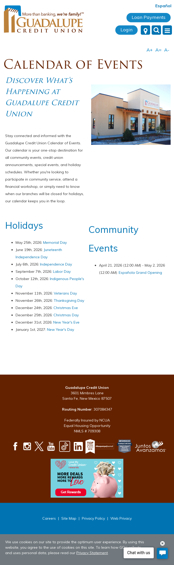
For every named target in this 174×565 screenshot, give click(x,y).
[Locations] (145, 30)
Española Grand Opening (140, 272)
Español (163, 5)
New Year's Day (60, 329)
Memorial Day (55, 242)
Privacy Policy (93, 518)
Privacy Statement (92, 552)
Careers (49, 518)
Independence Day (56, 264)
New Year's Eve (66, 322)
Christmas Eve (65, 307)
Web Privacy (121, 518)
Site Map (68, 518)
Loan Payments (148, 17)
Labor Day (62, 271)
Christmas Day (66, 315)
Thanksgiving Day (69, 300)
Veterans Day (65, 293)
